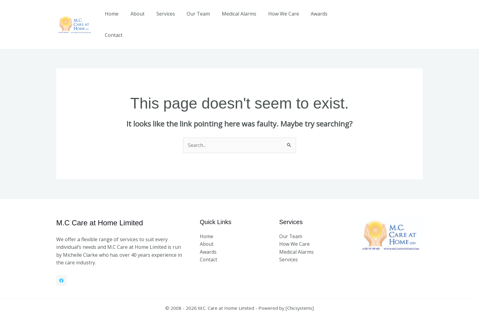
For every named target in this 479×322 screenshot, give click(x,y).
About (140, 18)
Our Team (197, 18)
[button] (391, 18)
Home (116, 18)
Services (166, 18)
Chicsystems (300, 295)
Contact (339, 18)
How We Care (278, 18)
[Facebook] (61, 268)
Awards (311, 18)
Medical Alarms (235, 18)
